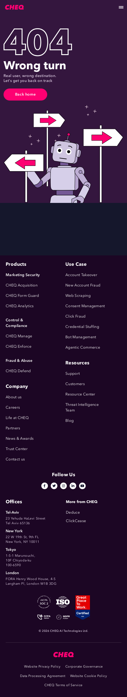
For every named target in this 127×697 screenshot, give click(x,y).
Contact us (15, 459)
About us (14, 397)
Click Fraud (75, 316)
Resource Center (80, 394)
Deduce (73, 512)
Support (72, 373)
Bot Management (80, 337)
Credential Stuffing (82, 326)
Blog (69, 420)
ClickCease (76, 521)
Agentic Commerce (82, 347)
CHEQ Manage (19, 336)
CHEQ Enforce (18, 346)
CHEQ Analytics (20, 306)
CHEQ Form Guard (22, 295)
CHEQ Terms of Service (63, 685)
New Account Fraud (82, 285)
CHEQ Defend (18, 371)
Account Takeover (81, 275)
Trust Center (17, 449)
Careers (13, 407)
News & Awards (20, 438)
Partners (13, 428)
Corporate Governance (84, 667)
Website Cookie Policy (88, 676)
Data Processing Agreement (42, 676)
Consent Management (85, 306)
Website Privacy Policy (42, 667)
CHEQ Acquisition (22, 285)
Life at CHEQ (17, 417)
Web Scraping (78, 295)
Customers (75, 384)
